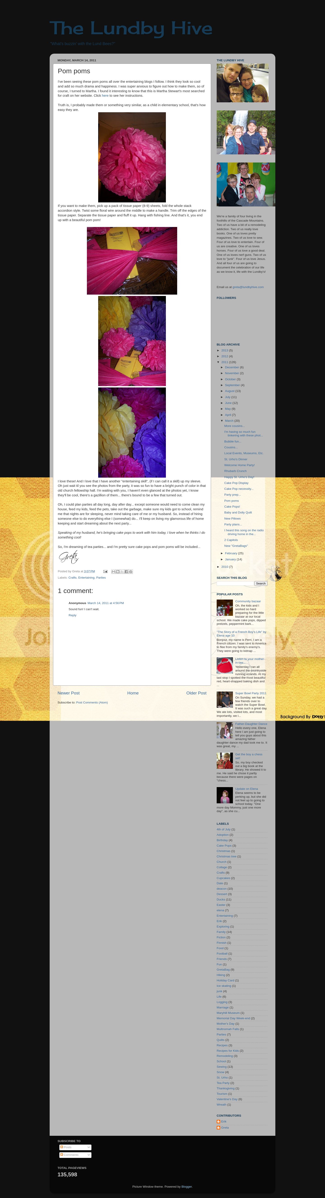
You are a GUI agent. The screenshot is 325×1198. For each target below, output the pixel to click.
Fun (219, 964)
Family (221, 932)
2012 (225, 356)
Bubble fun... (232, 441)
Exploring (223, 926)
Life (219, 996)
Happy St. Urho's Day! (239, 477)
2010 (225, 566)
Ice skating (224, 985)
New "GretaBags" (236, 545)
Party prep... (232, 494)
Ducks (221, 899)
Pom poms (231, 500)
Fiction (221, 937)
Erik (219, 921)
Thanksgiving (226, 1088)
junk (219, 991)
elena (220, 910)
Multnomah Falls (228, 1029)
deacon (222, 888)
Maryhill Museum (228, 1013)
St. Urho (222, 1077)
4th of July (224, 829)
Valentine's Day (227, 1099)
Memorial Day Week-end (233, 1018)
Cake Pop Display (236, 483)
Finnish (222, 942)
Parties (101, 577)
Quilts (221, 1040)
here (105, 95)
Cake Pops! (232, 506)
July (228, 397)
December (232, 367)
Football (222, 953)
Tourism (222, 1093)
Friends (222, 959)
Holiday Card (225, 980)
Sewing (222, 1066)
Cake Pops (224, 845)
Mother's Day (225, 1023)
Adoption (223, 834)
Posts (66, 1147)
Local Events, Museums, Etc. (244, 453)
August (230, 391)
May (228, 408)
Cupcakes (223, 878)
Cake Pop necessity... (239, 488)
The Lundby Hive (131, 27)
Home (133, 693)
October (231, 379)
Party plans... (233, 524)
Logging (222, 1002)
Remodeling (225, 1056)
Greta (225, 1127)
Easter (221, 905)
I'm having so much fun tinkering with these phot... (243, 433)
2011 (225, 362)
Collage (222, 867)
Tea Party (223, 1083)
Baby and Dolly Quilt (238, 512)
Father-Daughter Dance (251, 724)
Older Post (196, 693)
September (233, 385)
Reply (73, 615)
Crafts (72, 577)
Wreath (221, 1104)
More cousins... (234, 426)
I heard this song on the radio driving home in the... (244, 532)
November (232, 373)
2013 (225, 350)
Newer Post (69, 693)
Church (222, 862)
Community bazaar (248, 601)
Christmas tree (227, 856)
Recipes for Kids (228, 1050)
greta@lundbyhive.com (248, 287)
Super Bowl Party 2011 (250, 693)
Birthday (222, 840)
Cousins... (231, 447)
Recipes (222, 1045)
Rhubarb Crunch (235, 471)
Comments (69, 1155)
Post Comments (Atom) (92, 702)
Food (220, 948)
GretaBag (223, 969)
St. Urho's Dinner (235, 459)
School (221, 1061)
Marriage (223, 1007)
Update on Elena (246, 788)
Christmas (223, 851)
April (228, 415)
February (231, 553)
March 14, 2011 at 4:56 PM (106, 603)
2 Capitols (231, 540)
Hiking (221, 975)
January (231, 559)
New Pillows (232, 518)
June (228, 403)
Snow (220, 1072)
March (229, 420)
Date (220, 883)
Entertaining (86, 577)
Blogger (186, 1186)
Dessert (222, 894)
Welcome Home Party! (239, 465)
